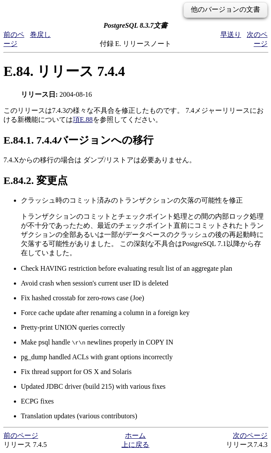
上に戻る (135, 444)
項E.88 (83, 119)
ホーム (135, 435)
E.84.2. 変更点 (35, 180)
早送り (230, 34)
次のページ (250, 435)
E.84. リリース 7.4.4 (64, 71)
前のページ (20, 435)
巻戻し (40, 34)
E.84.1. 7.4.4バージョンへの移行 (78, 140)
